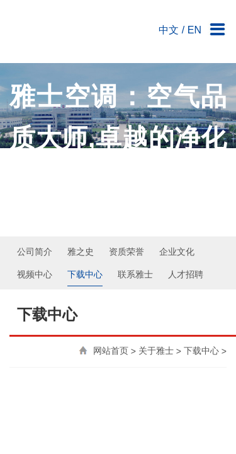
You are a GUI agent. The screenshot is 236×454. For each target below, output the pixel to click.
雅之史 (80, 147)
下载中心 (85, 170)
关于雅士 (156, 247)
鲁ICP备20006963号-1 (155, 434)
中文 (169, 23)
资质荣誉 (126, 147)
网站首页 (110, 247)
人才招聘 (185, 170)
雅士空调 (56, 28)
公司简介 (34, 147)
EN (194, 23)
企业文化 (176, 147)
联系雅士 (135, 170)
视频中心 (34, 170)
